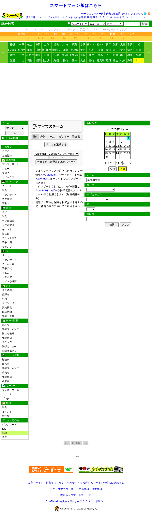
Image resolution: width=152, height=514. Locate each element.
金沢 (123, 49)
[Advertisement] (76, 92)
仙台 (30, 44)
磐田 (139, 49)
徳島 (139, 55)
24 (111, 38)
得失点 (5, 372)
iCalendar (41, 178)
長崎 (65, 60)
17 (110, 149)
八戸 (21, 44)
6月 (71, 34)
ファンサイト (9, 194)
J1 (27, 29)
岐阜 (38, 55)
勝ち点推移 (8, 333)
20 (64, 38)
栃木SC (91, 44)
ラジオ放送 (8, 225)
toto (116, 17)
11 (113, 145)
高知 (30, 60)
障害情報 (97, 489)
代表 (123, 60)
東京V (21, 49)
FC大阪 (74, 55)
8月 (87, 34)
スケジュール (137, 17)
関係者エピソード (12, 351)
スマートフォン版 (81, 495)
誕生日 (5, 233)
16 (106, 149)
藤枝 (12, 55)
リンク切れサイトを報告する (76, 482)
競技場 (5, 324)
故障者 (82, 17)
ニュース (41, 17)
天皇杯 (84, 29)
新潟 (108, 49)
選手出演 (7, 242)
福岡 (38, 60)
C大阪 (65, 55)
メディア (7, 277)
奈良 (83, 55)
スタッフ (7, 342)
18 (113, 149)
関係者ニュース (10, 346)
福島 (56, 44)
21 (125, 149)
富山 (115, 49)
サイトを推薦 (9, 281)
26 (117, 153)
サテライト (54, 29)
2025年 (21, 34)
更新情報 (84, 489)
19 (52, 38)
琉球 (108, 60)
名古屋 (30, 55)
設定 (30, 482)
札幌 (12, 44)
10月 (103, 34)
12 (117, 145)
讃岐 (130, 55)
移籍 (89, 17)
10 (110, 145)
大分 (83, 60)
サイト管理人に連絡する (110, 482)
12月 (122, 34)
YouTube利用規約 (56, 501)
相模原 (75, 49)
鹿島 (74, 44)
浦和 (115, 44)
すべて (139, 60)
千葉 (130, 44)
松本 (91, 49)
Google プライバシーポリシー (88, 501)
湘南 (65, 49)
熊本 (74, 60)
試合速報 (31, 17)
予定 (131, 34)
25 (113, 153)
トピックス (8, 177)
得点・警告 (8, 316)
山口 (123, 55)
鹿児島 (101, 60)
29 (128, 153)
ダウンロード (9, 424)
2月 (40, 34)
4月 (55, 34)
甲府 (83, 49)
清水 (130, 49)
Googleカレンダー (46, 190)
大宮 (123, 44)
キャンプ (7, 246)
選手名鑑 (7, 290)
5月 (63, 34)
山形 (46, 44)
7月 (79, 34)
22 (87, 38)
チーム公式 (8, 264)
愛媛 (12, 60)
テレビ (109, 17)
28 (125, 153)
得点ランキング (10, 329)
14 (125, 145)
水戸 (83, 44)
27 (121, 153)
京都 (46, 55)
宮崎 (91, 60)
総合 (115, 60)
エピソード (8, 303)
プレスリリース (55, 17)
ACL (95, 29)
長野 (100, 49)
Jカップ (70, 29)
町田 (30, 49)
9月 (94, 34)
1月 (32, 34)
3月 (48, 34)
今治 (21, 60)
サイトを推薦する (46, 482)
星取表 (5, 381)
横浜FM (46, 49)
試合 (4, 190)
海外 (130, 60)
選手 (4, 437)
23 (99, 38)
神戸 (91, 55)
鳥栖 (56, 60)
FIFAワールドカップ (114, 29)
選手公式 (7, 199)
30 (106, 157)
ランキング (71, 17)
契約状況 (7, 307)
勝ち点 (5, 364)
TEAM (76, 443)
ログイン (7, 151)
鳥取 (100, 55)
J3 (42, 29)
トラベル (124, 17)
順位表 (5, 359)
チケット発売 (9, 238)
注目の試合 (99, 17)
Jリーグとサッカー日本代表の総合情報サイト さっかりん (112, 13)
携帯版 (64, 495)
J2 (34, 29)
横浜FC (56, 49)
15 (128, 145)
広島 (115, 55)
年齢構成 (7, 337)
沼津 (21, 55)
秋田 (38, 44)
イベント (7, 229)
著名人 (5, 203)
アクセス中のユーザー (63, 489)
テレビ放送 (8, 220)
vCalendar (49, 174)
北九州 (47, 60)
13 (121, 145)
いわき (65, 44)
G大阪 (56, 55)
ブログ (5, 173)
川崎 (38, 49)
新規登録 (7, 155)
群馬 (108, 44)
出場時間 (7, 311)
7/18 (40, 38)
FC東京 (12, 49)
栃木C (100, 44)
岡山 (108, 55)
